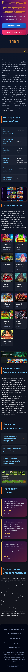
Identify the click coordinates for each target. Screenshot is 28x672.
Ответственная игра (14, 638)
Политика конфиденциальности (14, 629)
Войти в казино (14, 25)
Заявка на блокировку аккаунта (14, 643)
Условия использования (14, 634)
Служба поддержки (14, 647)
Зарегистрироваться (14, 32)
